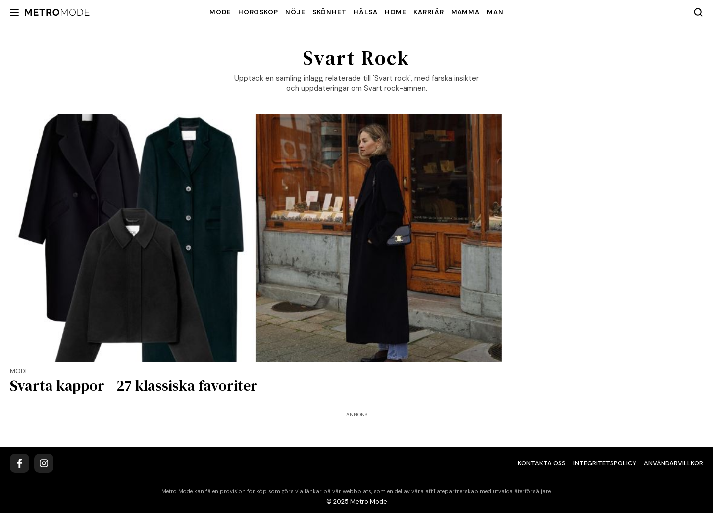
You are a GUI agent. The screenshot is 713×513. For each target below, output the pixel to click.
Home (396, 12)
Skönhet (329, 12)
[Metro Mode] (57, 12)
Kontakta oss (542, 463)
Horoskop (258, 12)
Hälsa (366, 12)
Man (495, 12)
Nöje (295, 12)
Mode (220, 12)
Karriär (428, 12)
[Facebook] (19, 463)
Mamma (465, 12)
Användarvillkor (673, 463)
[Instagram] (43, 463)
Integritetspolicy (604, 463)
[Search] (698, 12)
